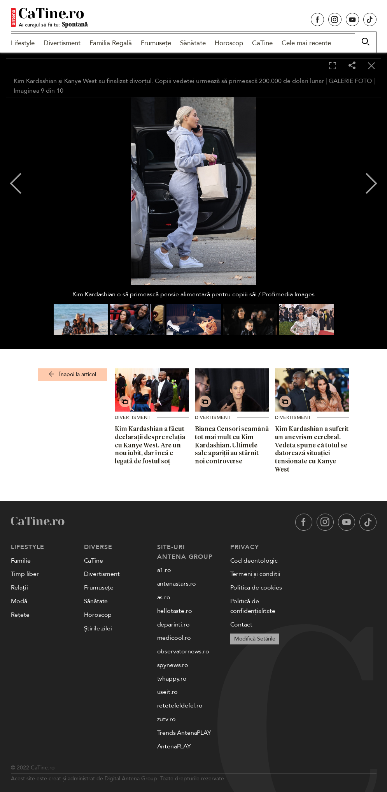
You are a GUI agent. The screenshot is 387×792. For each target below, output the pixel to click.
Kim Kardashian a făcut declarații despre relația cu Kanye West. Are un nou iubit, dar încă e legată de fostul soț (150, 445)
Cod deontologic (254, 560)
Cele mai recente (306, 43)
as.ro (163, 597)
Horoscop (229, 43)
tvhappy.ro (172, 678)
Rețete (20, 615)
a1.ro (164, 570)
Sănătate (193, 43)
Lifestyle (23, 43)
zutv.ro (166, 719)
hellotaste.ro (174, 611)
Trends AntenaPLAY (184, 733)
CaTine (262, 43)
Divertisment (62, 43)
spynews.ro (172, 665)
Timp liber (25, 574)
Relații (19, 587)
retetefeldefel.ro (180, 705)
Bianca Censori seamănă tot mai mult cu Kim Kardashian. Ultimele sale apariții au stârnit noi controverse (232, 445)
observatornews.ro (183, 651)
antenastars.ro (176, 583)
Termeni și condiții (255, 574)
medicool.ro (174, 638)
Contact (241, 624)
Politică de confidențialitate (252, 606)
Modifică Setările (254, 638)
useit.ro (167, 692)
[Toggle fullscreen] (332, 66)
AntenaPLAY (174, 746)
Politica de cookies (256, 587)
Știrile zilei (98, 628)
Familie (21, 560)
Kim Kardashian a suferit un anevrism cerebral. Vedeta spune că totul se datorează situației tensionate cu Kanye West (311, 449)
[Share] (352, 66)
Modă (19, 601)
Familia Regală (110, 43)
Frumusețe (156, 43)
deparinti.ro (173, 624)
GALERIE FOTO (350, 81)
